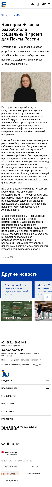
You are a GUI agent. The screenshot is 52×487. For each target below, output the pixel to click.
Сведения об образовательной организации (19, 428)
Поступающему (26, 388)
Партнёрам (7, 403)
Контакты (7, 419)
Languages (7, 411)
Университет (26, 396)
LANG (43, 4)
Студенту (26, 380)
